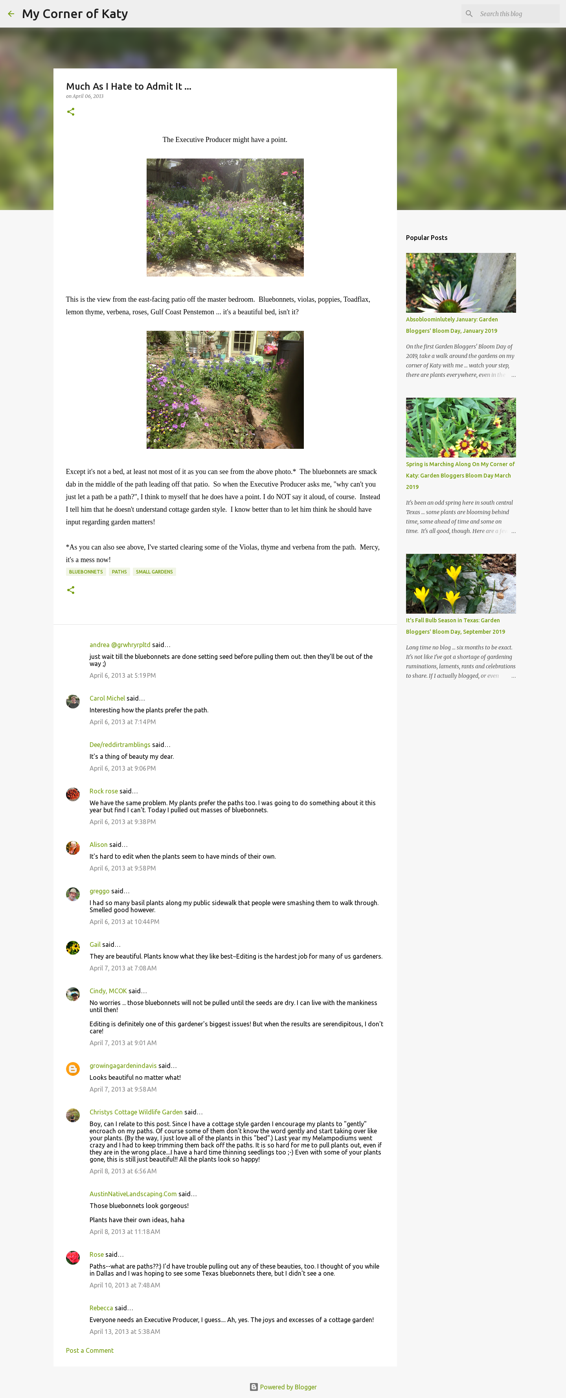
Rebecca (101, 1307)
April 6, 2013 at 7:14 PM (123, 721)
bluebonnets (86, 571)
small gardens (154, 571)
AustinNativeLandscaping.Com (133, 1193)
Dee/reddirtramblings (120, 744)
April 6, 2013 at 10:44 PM (125, 921)
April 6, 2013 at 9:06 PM (123, 768)
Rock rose (104, 791)
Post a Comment (90, 1350)
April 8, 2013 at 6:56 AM (123, 1171)
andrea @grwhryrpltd (120, 644)
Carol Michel (107, 698)
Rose (97, 1254)
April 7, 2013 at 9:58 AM (123, 1089)
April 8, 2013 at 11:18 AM (125, 1231)
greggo (100, 890)
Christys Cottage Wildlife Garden (136, 1112)
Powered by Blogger (283, 1387)
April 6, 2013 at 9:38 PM (123, 821)
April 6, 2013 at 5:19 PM (123, 675)
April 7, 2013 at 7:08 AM (123, 968)
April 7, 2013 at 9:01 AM (123, 1042)
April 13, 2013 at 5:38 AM (125, 1331)
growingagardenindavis (123, 1065)
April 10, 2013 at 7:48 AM (125, 1285)
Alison (99, 844)
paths (119, 571)
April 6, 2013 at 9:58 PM (123, 868)
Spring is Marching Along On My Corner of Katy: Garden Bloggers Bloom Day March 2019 (460, 475)
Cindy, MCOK (108, 990)
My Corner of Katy (75, 13)
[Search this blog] (518, 13)
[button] (70, 112)
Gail (95, 944)
